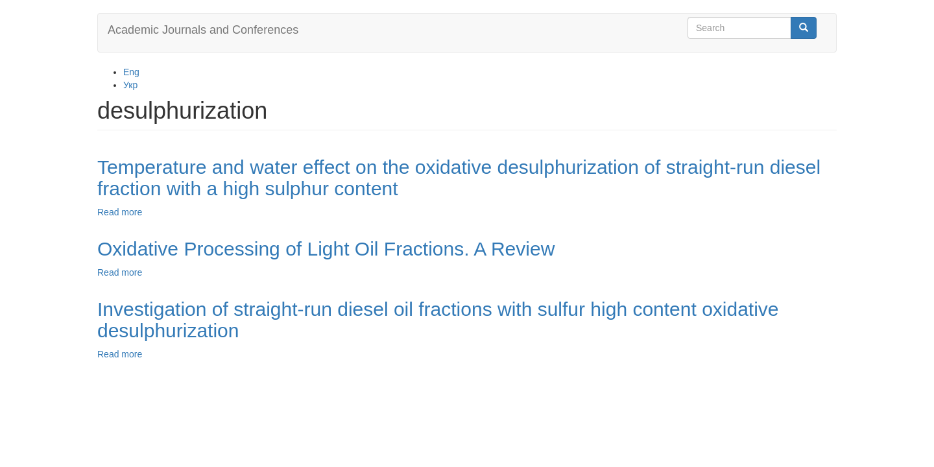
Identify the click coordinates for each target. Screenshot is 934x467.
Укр (130, 85)
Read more (119, 212)
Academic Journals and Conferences (203, 29)
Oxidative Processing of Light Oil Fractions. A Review (326, 248)
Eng (131, 72)
